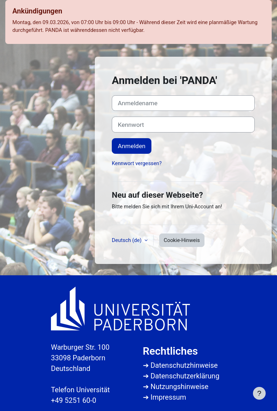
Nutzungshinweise (179, 386)
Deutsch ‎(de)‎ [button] (127, 240)
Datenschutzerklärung (184, 376)
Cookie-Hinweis (182, 240)
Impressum (168, 397)
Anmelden (131, 146)
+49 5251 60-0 (73, 400)
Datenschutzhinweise (184, 365)
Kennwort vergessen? (137, 163)
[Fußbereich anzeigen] (259, 393)
